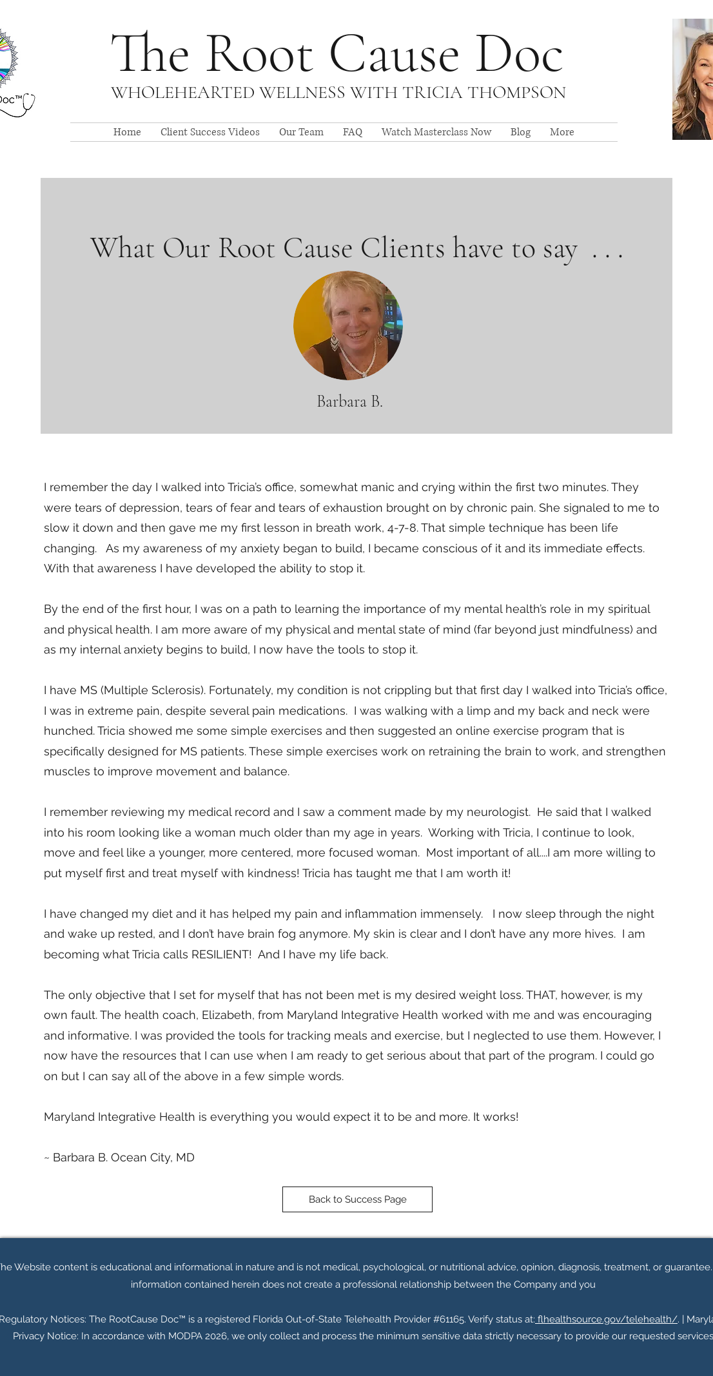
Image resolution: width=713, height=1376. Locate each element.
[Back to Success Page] (357, 1199)
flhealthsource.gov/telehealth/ (606, 1319)
